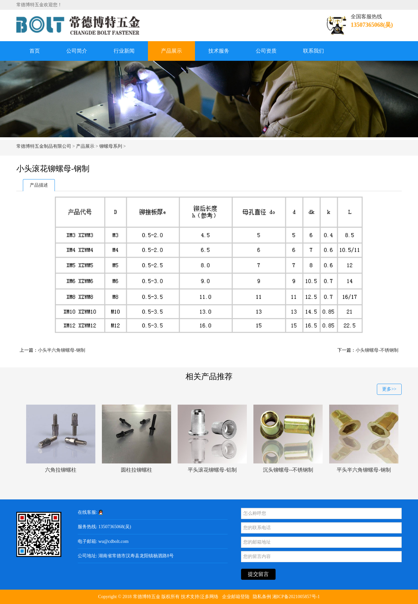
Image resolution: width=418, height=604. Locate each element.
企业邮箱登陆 (235, 596)
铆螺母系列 (110, 146)
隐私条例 (262, 596)
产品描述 (39, 185)
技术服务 (218, 51)
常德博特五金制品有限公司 (43, 146)
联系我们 (313, 51)
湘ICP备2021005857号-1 (296, 596)
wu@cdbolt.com (113, 541)
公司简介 (76, 51)
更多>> (389, 389)
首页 (34, 51)
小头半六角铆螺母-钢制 (61, 350)
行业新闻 (124, 51)
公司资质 (266, 51)
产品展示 (171, 51)
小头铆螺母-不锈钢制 (377, 350)
